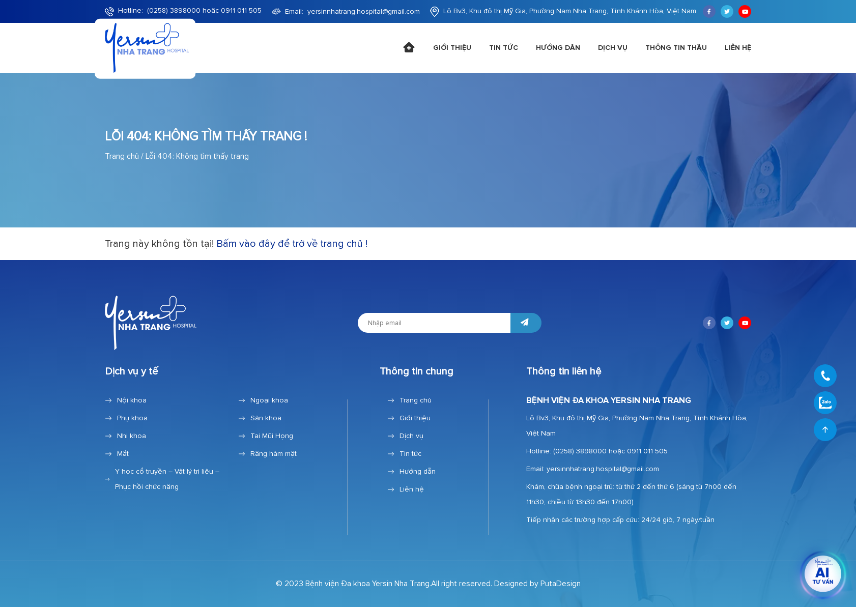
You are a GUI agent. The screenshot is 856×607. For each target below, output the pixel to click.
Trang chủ (122, 156)
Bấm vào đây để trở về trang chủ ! (291, 244)
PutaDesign (560, 584)
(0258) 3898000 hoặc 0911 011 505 (204, 10)
